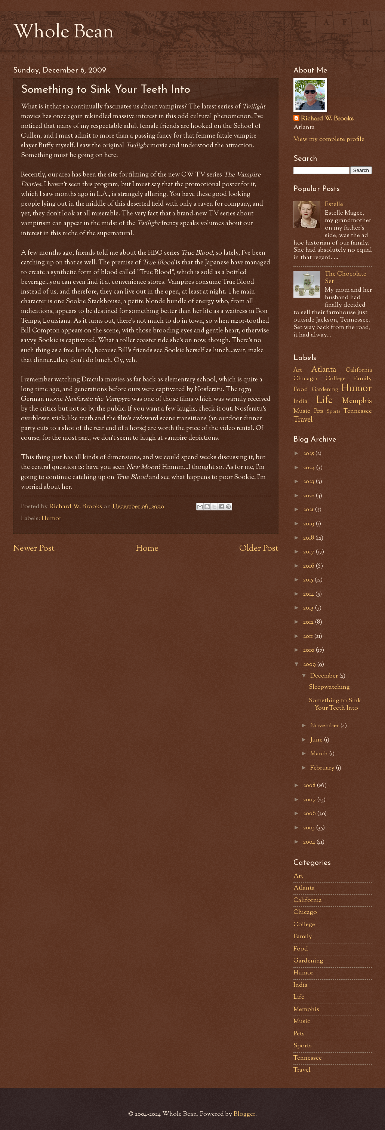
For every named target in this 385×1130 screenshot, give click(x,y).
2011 (308, 636)
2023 (309, 481)
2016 (309, 566)
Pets (318, 411)
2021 (309, 509)
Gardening (325, 390)
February (323, 768)
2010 (309, 650)
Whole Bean (63, 32)
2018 (309, 538)
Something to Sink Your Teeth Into (335, 704)
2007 (310, 799)
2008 (310, 785)
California (359, 370)
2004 (310, 842)
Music (301, 411)
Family (362, 378)
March (319, 753)
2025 (309, 453)
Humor (51, 518)
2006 (310, 813)
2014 (309, 594)
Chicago (305, 378)
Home (147, 549)
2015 (309, 579)
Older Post (258, 549)
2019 (309, 523)
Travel (303, 420)
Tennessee (358, 411)
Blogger (244, 1114)
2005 (309, 827)
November (325, 725)
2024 (309, 467)
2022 (309, 495)
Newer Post (34, 549)
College (335, 379)
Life (324, 401)
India (300, 401)
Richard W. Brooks (327, 119)
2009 (310, 664)
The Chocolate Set (345, 278)
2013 (309, 608)
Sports (333, 411)
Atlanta (323, 370)
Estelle (334, 204)
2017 (309, 551)
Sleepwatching (329, 687)
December (324, 676)
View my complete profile (328, 139)
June (317, 740)
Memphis (357, 401)
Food (300, 389)
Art (297, 370)
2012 (309, 622)
